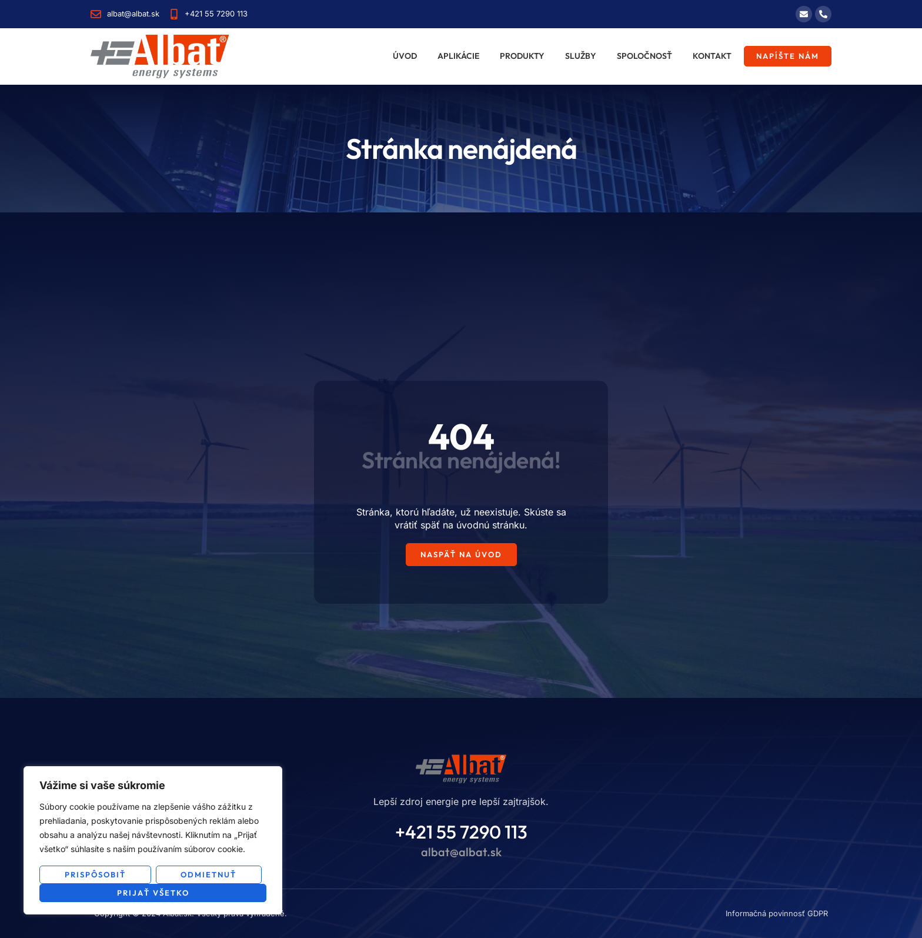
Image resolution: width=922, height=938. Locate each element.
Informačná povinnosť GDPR (777, 913)
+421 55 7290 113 (461, 831)
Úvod (405, 56)
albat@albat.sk (461, 851)
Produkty (522, 56)
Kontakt (712, 56)
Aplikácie (458, 56)
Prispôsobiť (95, 874)
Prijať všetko (153, 892)
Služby (580, 56)
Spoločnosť (644, 56)
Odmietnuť (208, 874)
